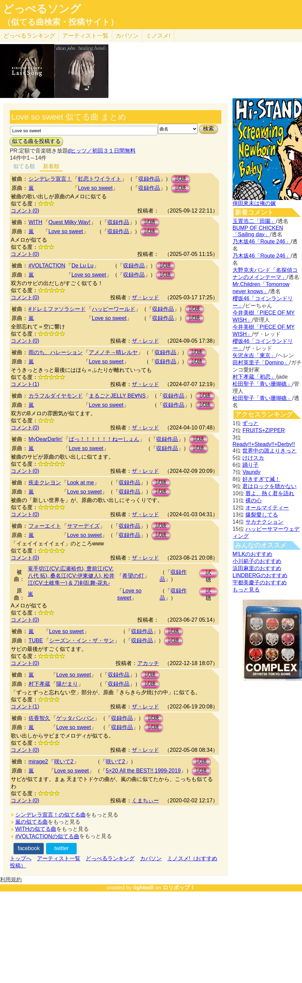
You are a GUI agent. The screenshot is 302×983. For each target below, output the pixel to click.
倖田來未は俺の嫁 (254, 203)
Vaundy (251, 472)
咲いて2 (64, 761)
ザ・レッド (145, 297)
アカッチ (148, 663)
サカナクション (264, 522)
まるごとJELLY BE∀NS (117, 396)
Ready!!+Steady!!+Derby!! (264, 444)
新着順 (51, 166)
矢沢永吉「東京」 (254, 355)
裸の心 (253, 500)
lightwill (143, 887)
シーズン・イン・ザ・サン (81, 640)
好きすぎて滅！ (261, 479)
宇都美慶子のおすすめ (260, 582)
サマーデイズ (83, 526)
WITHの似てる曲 (35, 829)
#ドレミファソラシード (57, 309)
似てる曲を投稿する (36, 141)
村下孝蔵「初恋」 (254, 377)
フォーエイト (44, 526)
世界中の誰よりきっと (269, 451)
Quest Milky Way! (69, 222)
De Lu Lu (83, 265)
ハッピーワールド (113, 309)
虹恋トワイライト (99, 179)
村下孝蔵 (39, 684)
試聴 (180, 179)
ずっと (250, 423)
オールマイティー (267, 507)
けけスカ (253, 458)
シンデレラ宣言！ (50, 179)
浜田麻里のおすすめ (257, 568)
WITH (35, 222)
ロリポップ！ (179, 887)
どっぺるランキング (110, 858)
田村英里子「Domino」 (261, 362)
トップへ (21, 858)
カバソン (127, 36)
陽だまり (67, 684)
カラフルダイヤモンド (55, 396)
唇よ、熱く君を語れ (269, 493)
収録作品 (149, 179)
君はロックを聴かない (269, 486)
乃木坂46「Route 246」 (262, 241)
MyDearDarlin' (45, 439)
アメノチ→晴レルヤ (113, 352)
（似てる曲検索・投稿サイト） (60, 22)
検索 (208, 129)
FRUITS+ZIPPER (263, 430)
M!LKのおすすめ (252, 554)
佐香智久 (39, 718)
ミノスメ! (158, 36)
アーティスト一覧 (58, 858)
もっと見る (246, 590)
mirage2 (38, 761)
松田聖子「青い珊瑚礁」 (262, 384)
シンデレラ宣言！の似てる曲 (50, 815)
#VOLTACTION (46, 265)
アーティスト (85, 36)
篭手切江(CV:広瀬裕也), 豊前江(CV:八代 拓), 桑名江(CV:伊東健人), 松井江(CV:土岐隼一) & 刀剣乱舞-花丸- (71, 576)
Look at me (80, 482)
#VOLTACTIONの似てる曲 (47, 836)
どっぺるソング (42, 9)
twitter (61, 848)
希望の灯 (133, 576)
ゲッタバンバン (75, 718)
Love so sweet (95, 188)
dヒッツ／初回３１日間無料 (102, 151)
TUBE (35, 640)
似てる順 (24, 166)
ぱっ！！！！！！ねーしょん (104, 439)
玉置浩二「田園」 (254, 221)
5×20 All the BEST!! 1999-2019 (143, 771)
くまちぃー (145, 800)
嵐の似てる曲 (31, 822)
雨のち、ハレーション (55, 352)
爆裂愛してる (261, 515)
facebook (29, 848)
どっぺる (29, 36)
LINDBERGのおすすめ (260, 575)
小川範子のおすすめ (257, 561)
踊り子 (250, 465)
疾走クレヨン (44, 482)
